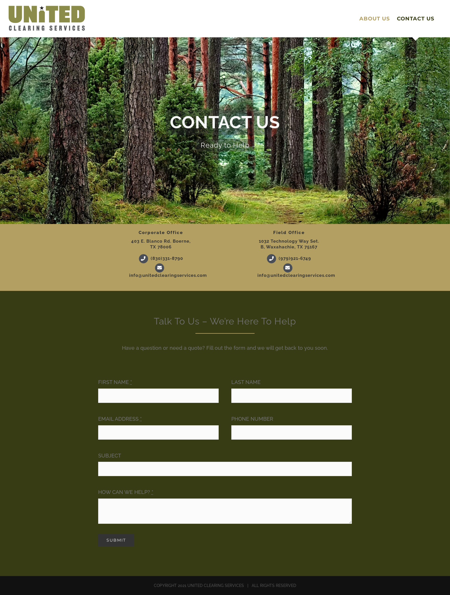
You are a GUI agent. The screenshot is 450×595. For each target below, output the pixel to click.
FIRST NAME (115, 382)
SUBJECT (109, 456)
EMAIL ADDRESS (120, 419)
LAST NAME (246, 382)
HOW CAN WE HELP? (125, 492)
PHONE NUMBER (252, 419)
